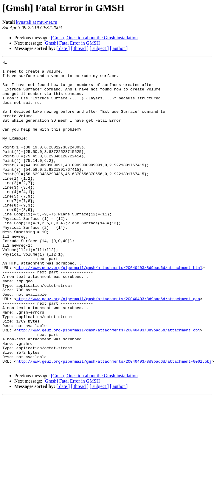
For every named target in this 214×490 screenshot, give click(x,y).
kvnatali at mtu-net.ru (36, 22)
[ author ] (119, 48)
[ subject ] (99, 48)
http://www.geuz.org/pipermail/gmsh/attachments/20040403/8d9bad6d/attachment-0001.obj (114, 422)
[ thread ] (80, 48)
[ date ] (63, 48)
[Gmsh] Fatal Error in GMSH (72, 43)
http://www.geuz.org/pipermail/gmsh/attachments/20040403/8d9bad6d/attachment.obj (108, 384)
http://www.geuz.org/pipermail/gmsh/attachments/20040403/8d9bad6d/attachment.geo (108, 347)
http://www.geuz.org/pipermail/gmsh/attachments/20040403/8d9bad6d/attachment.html (109, 309)
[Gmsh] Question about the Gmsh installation (94, 37)
